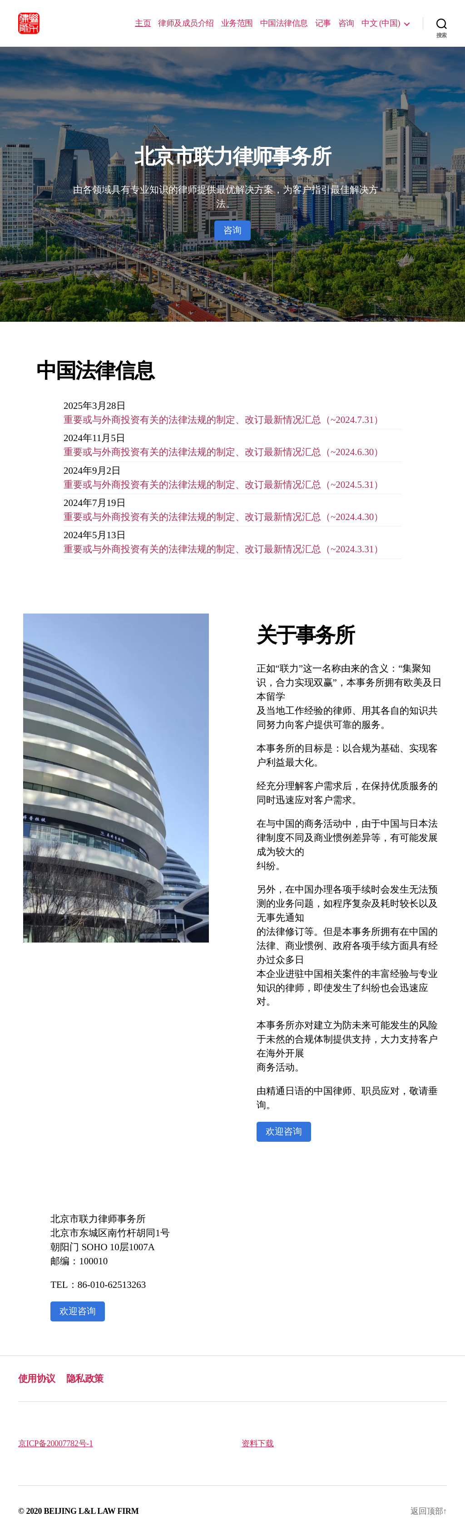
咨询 (346, 23)
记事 (323, 23)
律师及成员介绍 (186, 23)
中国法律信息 (284, 23)
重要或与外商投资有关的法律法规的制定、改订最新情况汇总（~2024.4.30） (223, 516)
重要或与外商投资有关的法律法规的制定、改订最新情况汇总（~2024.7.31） (223, 419)
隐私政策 (85, 1378)
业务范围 (237, 23)
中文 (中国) (380, 23)
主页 (143, 23)
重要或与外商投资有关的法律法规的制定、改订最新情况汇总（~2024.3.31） (223, 549)
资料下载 (258, 1443)
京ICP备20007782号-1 (55, 1443)
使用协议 (36, 1378)
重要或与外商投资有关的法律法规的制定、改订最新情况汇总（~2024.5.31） (223, 484)
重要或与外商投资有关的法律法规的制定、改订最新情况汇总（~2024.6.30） (223, 452)
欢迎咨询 (284, 1131)
